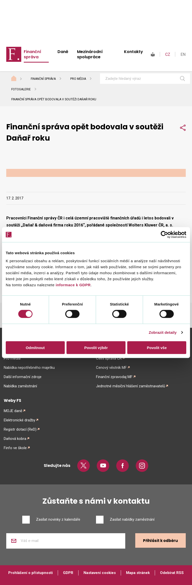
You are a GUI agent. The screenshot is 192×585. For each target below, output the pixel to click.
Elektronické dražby (19, 420)
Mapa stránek (138, 572)
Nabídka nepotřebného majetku (29, 367)
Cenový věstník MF (111, 367)
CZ (167, 54)
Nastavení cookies (100, 572)
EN (183, 54)
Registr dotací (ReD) (20, 429)
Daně (63, 52)
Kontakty (133, 52)
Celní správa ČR (109, 358)
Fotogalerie (21, 89)
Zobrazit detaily (163, 332)
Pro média (78, 79)
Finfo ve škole (15, 448)
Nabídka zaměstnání (20, 386)
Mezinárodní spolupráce (90, 54)
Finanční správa (32, 54)
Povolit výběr (96, 347)
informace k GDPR (72, 284)
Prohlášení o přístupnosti (30, 572)
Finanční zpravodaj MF (114, 377)
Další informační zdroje (23, 377)
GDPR (68, 572)
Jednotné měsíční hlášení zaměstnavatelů (130, 386)
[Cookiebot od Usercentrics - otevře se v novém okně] (164, 234)
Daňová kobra (15, 438)
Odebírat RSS (172, 572)
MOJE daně (13, 411)
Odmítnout (35, 347)
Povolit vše (157, 347)
